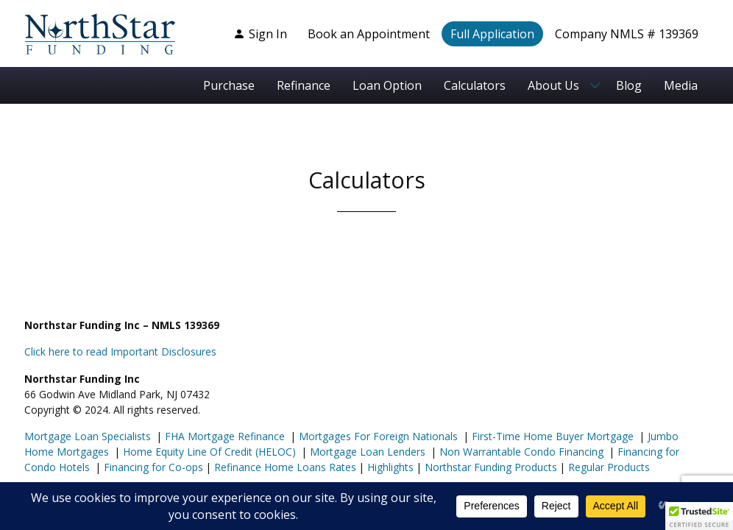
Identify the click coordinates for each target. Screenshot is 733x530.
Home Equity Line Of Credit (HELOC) (208, 452)
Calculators (475, 85)
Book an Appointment (369, 34)
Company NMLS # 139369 (626, 34)
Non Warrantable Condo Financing (519, 452)
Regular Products (607, 467)
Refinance (303, 85)
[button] (699, 516)
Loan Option (387, 85)
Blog (629, 85)
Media (681, 85)
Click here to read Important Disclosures (120, 351)
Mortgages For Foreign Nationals (377, 436)
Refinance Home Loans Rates (283, 467)
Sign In (260, 34)
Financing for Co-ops (152, 467)
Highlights (390, 467)
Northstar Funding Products (489, 467)
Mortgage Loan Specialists (87, 436)
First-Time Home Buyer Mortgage (551, 436)
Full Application (492, 34)
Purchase (229, 85)
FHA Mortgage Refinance (225, 436)
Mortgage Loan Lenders (366, 452)
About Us (553, 85)
